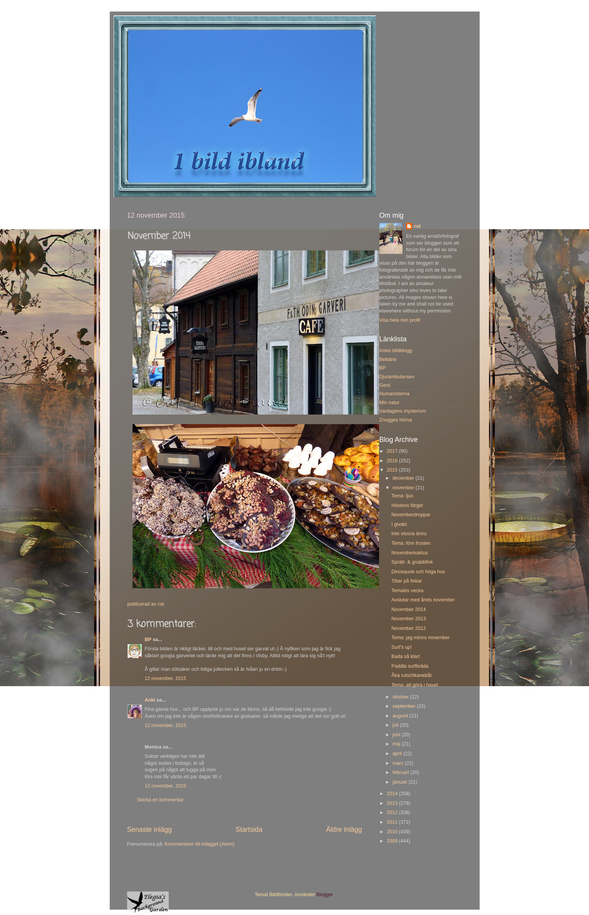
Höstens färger (407, 505)
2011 (393, 822)
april (398, 753)
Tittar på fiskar (406, 581)
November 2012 (408, 628)
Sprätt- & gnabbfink (412, 562)
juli (396, 725)
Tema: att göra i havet (414, 685)
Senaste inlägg (149, 829)
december (404, 478)
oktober (401, 697)
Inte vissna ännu (409, 533)
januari (400, 782)
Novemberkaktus (409, 553)
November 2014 (408, 609)
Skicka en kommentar (160, 800)
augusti (401, 716)
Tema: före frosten (411, 543)
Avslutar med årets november (423, 600)
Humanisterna (394, 393)
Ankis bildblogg (395, 350)
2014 (393, 793)
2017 (393, 451)
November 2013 (408, 618)
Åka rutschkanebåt (411, 675)
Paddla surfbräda (409, 666)
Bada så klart (405, 656)
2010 (393, 831)
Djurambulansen (397, 376)
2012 (393, 812)
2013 (393, 803)
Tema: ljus (402, 496)
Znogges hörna (395, 420)
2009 (393, 841)
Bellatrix (388, 359)
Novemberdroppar (411, 514)
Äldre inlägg (344, 829)
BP (148, 639)
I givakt (399, 524)
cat (417, 226)
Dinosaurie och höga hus (418, 571)
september (405, 706)
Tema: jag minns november (420, 637)
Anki (150, 700)
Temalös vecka (407, 590)
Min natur (389, 402)
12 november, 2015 (165, 678)
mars (398, 763)
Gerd (384, 385)
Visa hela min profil (399, 320)
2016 (393, 460)
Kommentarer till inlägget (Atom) (200, 844)
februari (401, 772)
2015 (393, 470)
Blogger (325, 894)
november (404, 487)
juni (397, 734)
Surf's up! (401, 647)
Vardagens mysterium (402, 411)
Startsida (248, 829)
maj (397, 744)
